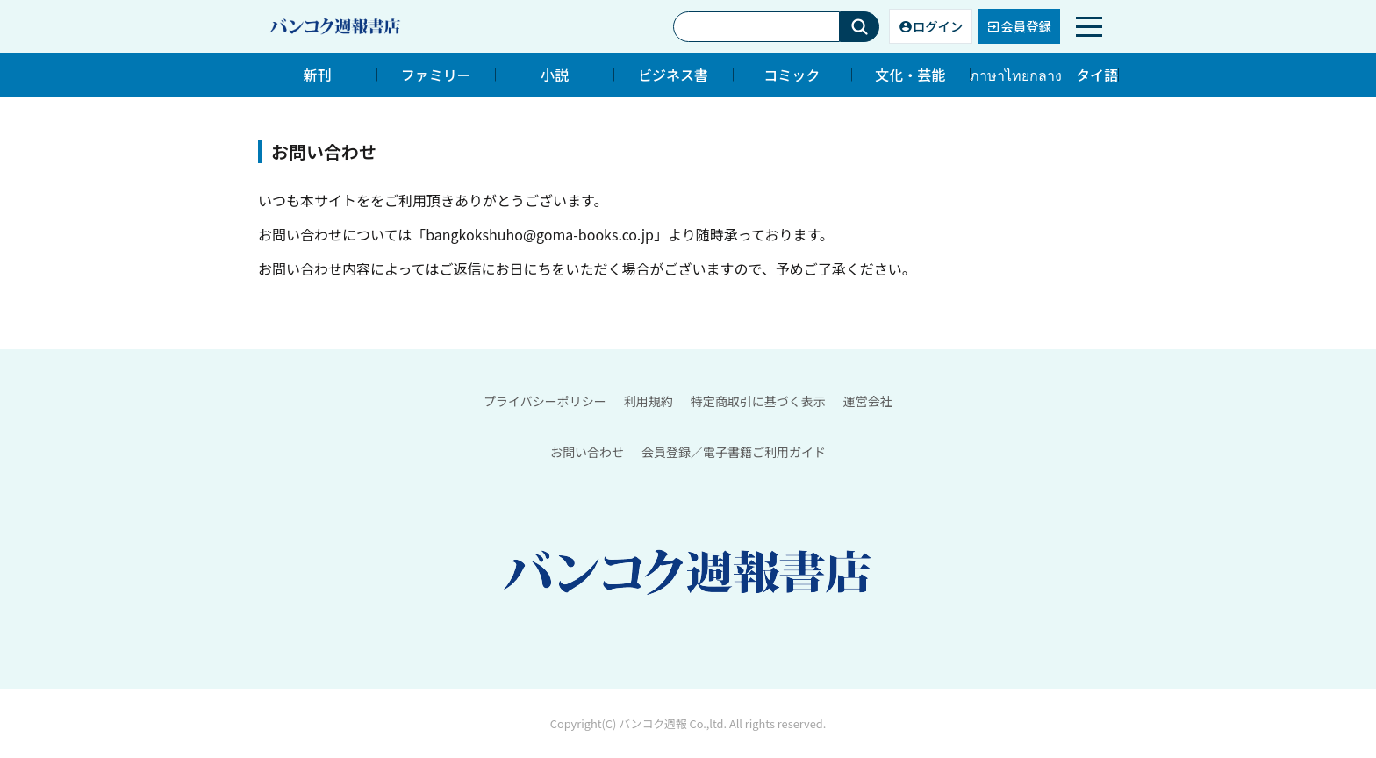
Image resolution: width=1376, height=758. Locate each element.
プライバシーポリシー (545, 401)
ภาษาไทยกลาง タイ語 (1044, 74)
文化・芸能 (910, 74)
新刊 (318, 74)
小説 (555, 74)
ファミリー (436, 74)
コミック (791, 74)
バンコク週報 (652, 724)
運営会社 (867, 401)
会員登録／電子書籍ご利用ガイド (733, 452)
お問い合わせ (587, 452)
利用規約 (648, 401)
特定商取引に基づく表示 (758, 401)
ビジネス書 (673, 74)
